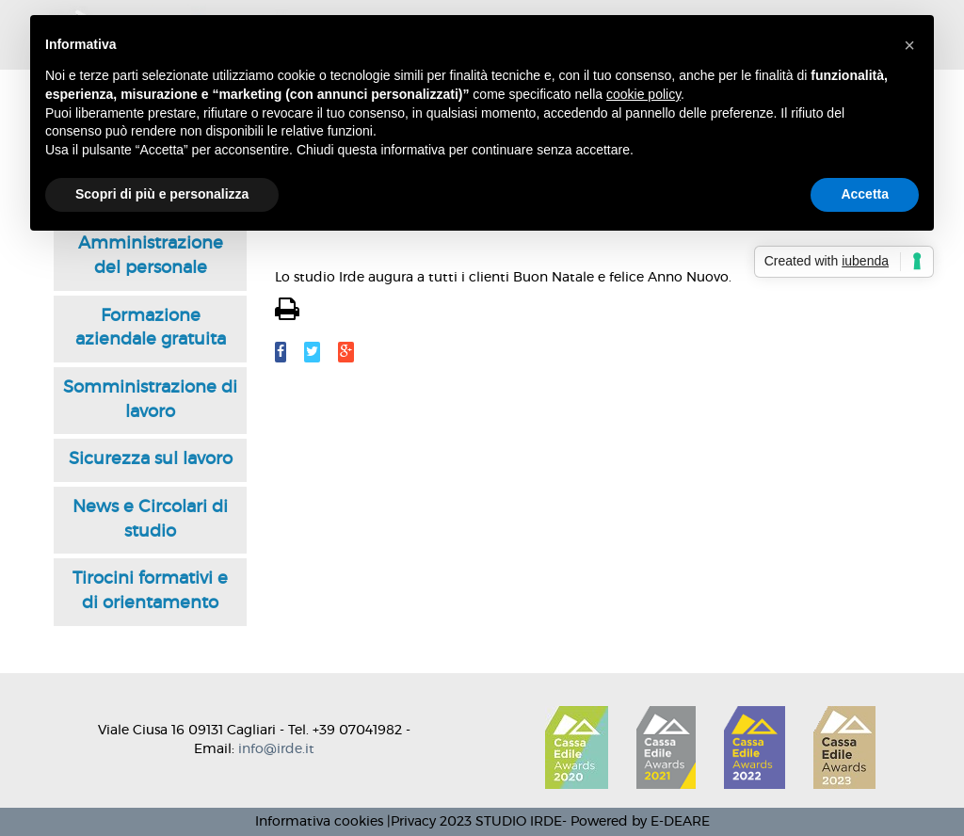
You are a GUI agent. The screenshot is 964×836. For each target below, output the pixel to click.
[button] (909, 45)
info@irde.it (276, 749)
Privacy (413, 821)
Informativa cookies (319, 821)
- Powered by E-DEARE (636, 821)
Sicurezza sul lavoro (151, 459)
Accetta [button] (865, 193)
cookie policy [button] (643, 94)
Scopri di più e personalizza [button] (162, 193)
